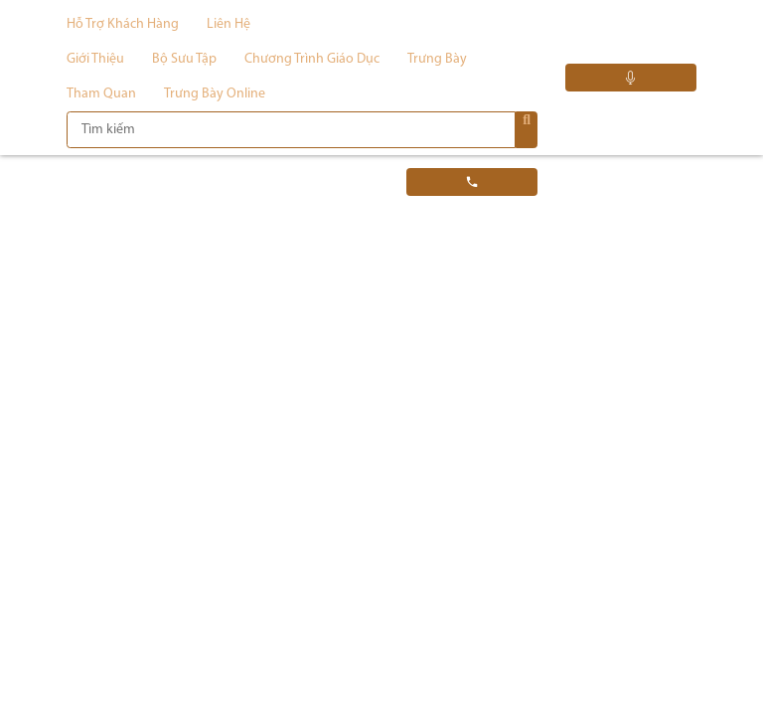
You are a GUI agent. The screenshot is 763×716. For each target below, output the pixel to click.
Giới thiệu (95, 59)
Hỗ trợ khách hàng (123, 24)
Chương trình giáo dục (312, 59)
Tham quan (101, 94)
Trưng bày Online (214, 94)
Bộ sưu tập (184, 59)
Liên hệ (228, 24)
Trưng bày (437, 59)
